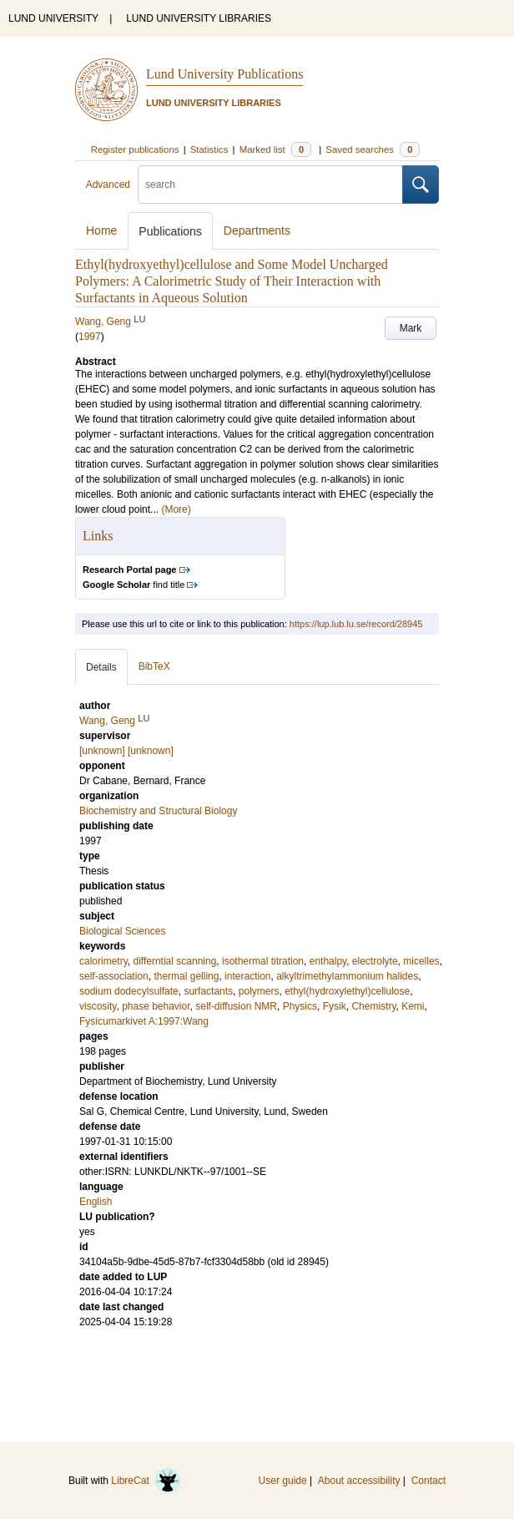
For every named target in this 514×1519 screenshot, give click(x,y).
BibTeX (154, 666)
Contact (428, 1480)
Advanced (108, 184)
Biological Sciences (122, 931)
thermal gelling (186, 976)
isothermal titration (263, 961)
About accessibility (359, 1480)
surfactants (208, 991)
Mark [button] (411, 328)
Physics (300, 1006)
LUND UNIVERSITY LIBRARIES (198, 18)
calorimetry (103, 961)
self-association (114, 976)
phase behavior (155, 1006)
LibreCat (146, 1480)
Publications (170, 231)
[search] (270, 184)
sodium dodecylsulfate (129, 991)
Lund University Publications (224, 74)
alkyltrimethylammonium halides (347, 976)
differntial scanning (174, 961)
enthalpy (328, 961)
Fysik (334, 1006)
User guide (283, 1480)
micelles (421, 961)
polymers (259, 991)
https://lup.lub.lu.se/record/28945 (356, 624)
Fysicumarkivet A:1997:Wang (144, 1021)
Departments (257, 230)
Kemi (412, 1006)
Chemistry (373, 1006)
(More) (175, 509)
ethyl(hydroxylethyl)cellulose (347, 991)
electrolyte (375, 961)
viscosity (97, 1006)
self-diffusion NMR (236, 1006)
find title (133, 585)
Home (101, 230)
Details (101, 667)
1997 (89, 336)
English (95, 1202)
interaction (247, 976)
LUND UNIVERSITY (53, 18)
